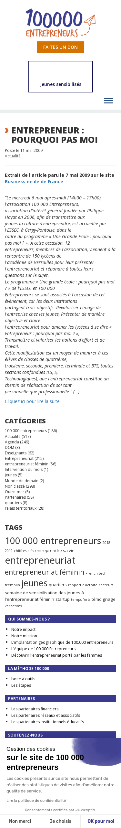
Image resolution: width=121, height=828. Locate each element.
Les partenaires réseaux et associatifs (45, 715)
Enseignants (15, 453)
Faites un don (60, 47)
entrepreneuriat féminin (26, 464)
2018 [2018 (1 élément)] (106, 542)
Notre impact (23, 629)
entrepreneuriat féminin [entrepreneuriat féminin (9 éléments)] (44, 572)
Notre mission (24, 636)
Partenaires (15, 497)
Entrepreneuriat (19, 458)
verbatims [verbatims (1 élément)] (13, 606)
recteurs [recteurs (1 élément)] (106, 585)
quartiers (13, 502)
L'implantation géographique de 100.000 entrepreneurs (62, 642)
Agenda (12, 442)
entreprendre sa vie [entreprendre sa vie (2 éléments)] (55, 550)
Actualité (13, 156)
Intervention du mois (24, 469)
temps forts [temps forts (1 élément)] (80, 599)
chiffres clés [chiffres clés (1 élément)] (24, 550)
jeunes (11, 475)
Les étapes (21, 685)
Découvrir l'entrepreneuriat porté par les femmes (56, 655)
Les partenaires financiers (34, 709)
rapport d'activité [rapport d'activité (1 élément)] (82, 585)
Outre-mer (14, 491)
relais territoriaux (20, 508)
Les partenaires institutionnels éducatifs (47, 722)
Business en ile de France (34, 181)
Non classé (15, 486)
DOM (9, 447)
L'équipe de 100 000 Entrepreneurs (43, 649)
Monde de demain (21, 480)
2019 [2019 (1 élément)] (9, 550)
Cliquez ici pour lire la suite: (33, 401)
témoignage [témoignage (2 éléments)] (104, 599)
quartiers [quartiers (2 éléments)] (58, 585)
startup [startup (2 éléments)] (62, 599)
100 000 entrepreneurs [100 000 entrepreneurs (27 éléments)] (53, 540)
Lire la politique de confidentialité (36, 800)
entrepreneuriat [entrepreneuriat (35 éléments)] (40, 560)
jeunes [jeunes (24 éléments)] (34, 583)
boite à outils (23, 679)
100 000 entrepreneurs (26, 430)
